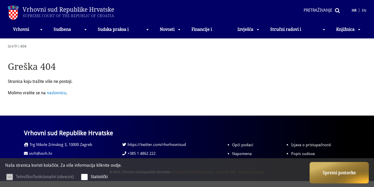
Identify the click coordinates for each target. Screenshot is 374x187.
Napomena (242, 153)
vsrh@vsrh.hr (38, 153)
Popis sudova (303, 153)
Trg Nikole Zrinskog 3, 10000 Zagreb (58, 144)
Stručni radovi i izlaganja (298, 32)
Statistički (99, 176)
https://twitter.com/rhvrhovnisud (154, 144)
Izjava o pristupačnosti (311, 145)
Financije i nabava (201, 32)
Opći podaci (242, 145)
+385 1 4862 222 (139, 153)
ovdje (116, 165)
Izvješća (248, 29)
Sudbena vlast (70, 32)
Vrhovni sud (28, 32)
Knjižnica (348, 29)
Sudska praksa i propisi (123, 32)
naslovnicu (56, 92)
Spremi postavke (339, 172)
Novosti (170, 29)
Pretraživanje (318, 10)
